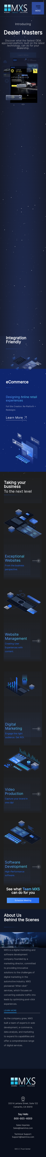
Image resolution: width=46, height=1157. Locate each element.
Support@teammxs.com (23, 1137)
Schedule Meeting (23, 900)
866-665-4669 (23, 1118)
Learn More (10, 1010)
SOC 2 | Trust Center (23, 1149)
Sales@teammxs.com (23, 1128)
